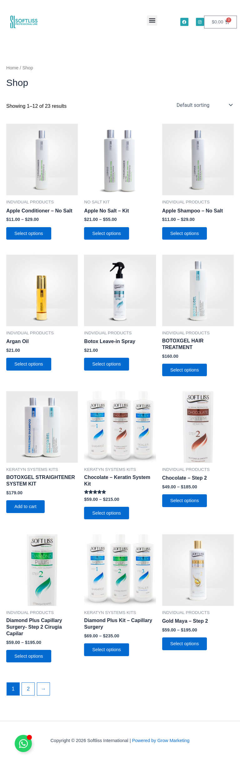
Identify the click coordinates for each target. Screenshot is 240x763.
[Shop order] (204, 105)
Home (12, 67)
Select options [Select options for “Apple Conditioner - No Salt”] (29, 233)
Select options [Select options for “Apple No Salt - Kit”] (107, 233)
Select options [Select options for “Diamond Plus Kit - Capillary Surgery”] (107, 651)
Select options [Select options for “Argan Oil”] (29, 364)
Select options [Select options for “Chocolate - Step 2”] (185, 502)
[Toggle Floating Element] (23, 743)
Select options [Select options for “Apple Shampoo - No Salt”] (185, 233)
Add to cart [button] (26, 508)
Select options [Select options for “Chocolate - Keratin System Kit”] (107, 514)
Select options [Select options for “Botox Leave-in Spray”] (107, 364)
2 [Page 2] (28, 691)
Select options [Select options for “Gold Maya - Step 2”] (185, 645)
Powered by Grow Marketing (160, 740)
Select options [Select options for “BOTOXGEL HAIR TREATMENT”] (185, 370)
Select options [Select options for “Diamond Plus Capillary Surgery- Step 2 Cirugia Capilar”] (29, 658)
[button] (152, 20)
